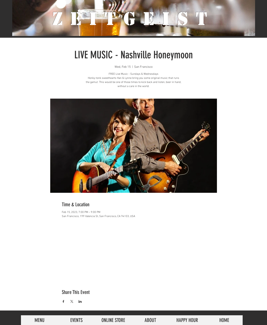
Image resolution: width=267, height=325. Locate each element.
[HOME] (224, 320)
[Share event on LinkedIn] (80, 301)
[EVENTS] (76, 320)
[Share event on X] (71, 301)
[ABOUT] (150, 320)
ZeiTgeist (133, 19)
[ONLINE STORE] (113, 320)
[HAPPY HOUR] (187, 320)
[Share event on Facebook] (63, 301)
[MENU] (39, 320)
